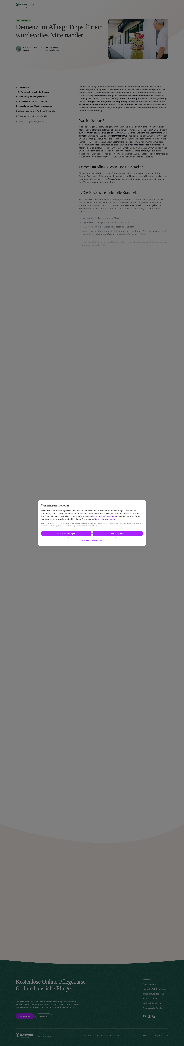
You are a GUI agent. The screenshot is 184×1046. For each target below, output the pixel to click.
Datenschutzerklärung (104, 519)
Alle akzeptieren (117, 533)
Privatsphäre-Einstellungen (104, 516)
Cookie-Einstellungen (66, 533)
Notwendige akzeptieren (92, 540)
